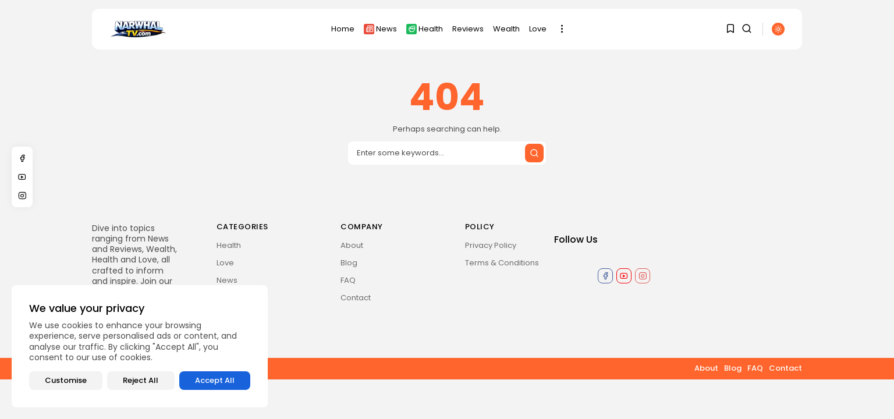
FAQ (348, 280)
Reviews (468, 28)
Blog (348, 262)
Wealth (506, 28)
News (380, 28)
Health (424, 28)
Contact (355, 297)
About (351, 245)
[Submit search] (534, 153)
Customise (66, 380)
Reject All (140, 380)
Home (342, 28)
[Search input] (447, 153)
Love (538, 28)
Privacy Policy (490, 245)
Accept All (215, 380)
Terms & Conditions (502, 262)
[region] (140, 346)
